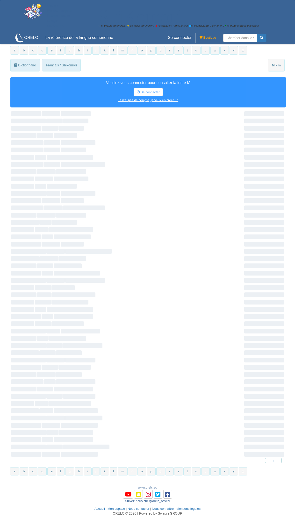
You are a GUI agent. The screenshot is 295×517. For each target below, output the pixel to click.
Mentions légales (188, 508)
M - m (276, 65)
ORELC (31, 37)
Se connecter (180, 37)
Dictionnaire (25, 65)
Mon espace (116, 508)
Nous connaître (163, 508)
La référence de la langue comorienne (79, 37)
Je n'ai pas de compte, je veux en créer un (148, 100)
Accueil (99, 508)
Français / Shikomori (61, 65)
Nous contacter (138, 508)
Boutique (205, 38)
